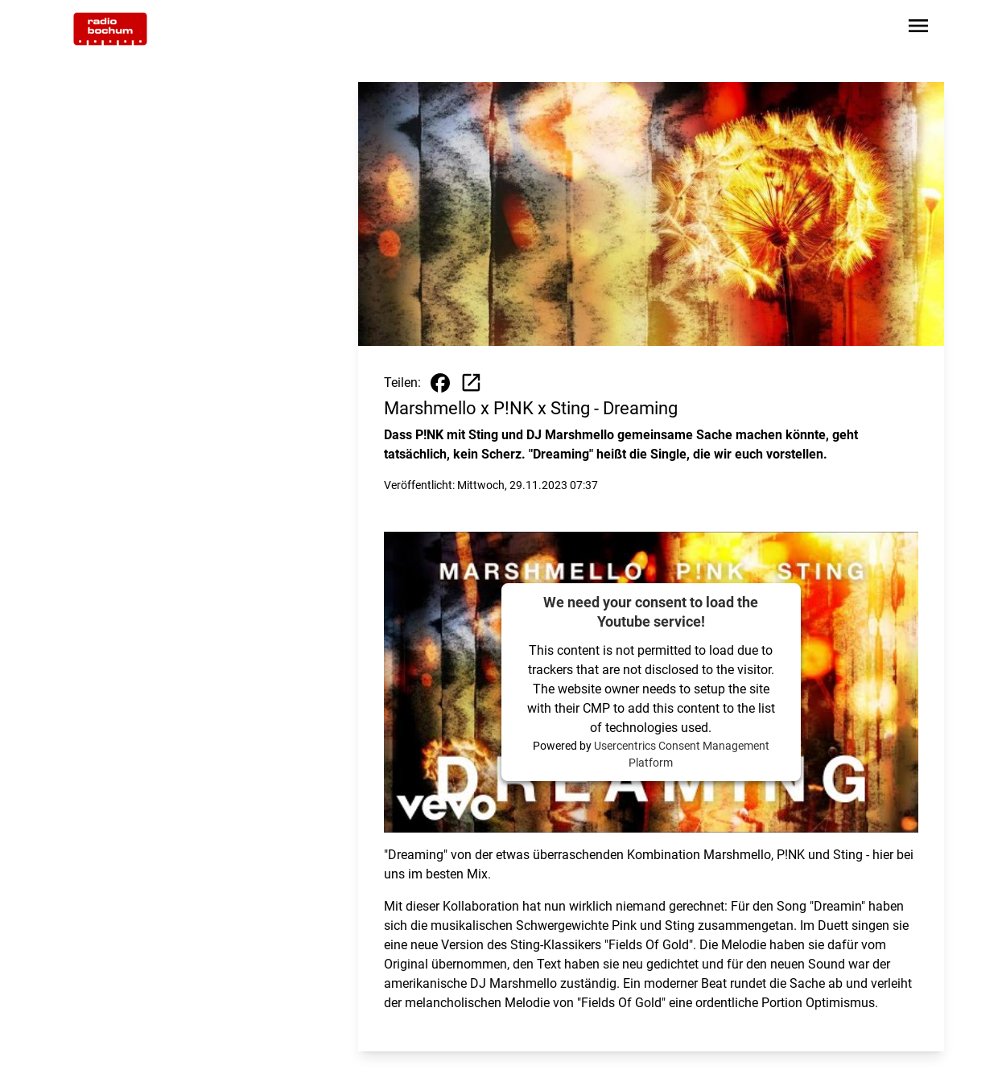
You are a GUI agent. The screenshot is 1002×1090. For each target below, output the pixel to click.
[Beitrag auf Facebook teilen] (440, 383)
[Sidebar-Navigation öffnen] (918, 28)
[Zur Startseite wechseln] (110, 28)
